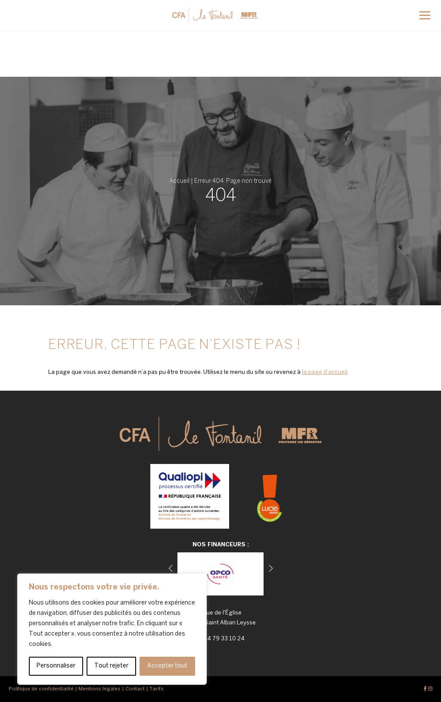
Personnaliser (56, 666)
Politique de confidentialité (41, 688)
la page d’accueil (324, 372)
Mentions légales (99, 688)
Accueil (179, 181)
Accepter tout (167, 666)
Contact (135, 688)
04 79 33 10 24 (224, 639)
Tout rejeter (111, 666)
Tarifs (156, 688)
